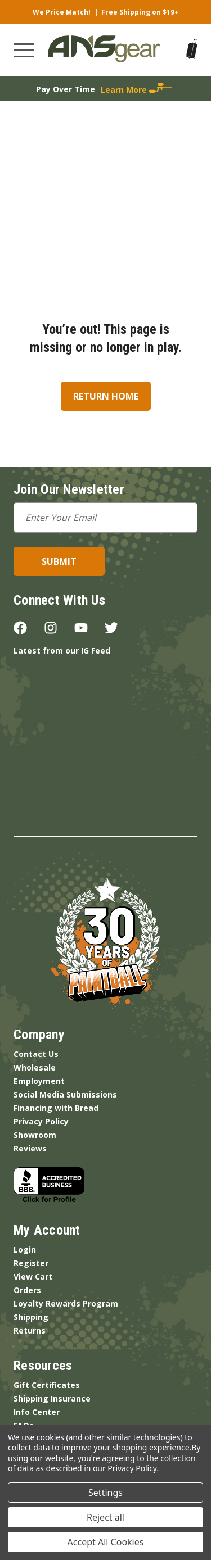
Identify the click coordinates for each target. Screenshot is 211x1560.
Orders (27, 1290)
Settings (105, 1492)
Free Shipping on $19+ (140, 12)
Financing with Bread (56, 1108)
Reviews (30, 1148)
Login (25, 1249)
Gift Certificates (47, 1385)
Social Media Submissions (65, 1094)
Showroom (35, 1135)
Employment (39, 1081)
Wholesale (35, 1067)
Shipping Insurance (52, 1398)
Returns (30, 1330)
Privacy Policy (41, 1121)
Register (31, 1263)
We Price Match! (62, 12)
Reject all (105, 1517)
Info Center (37, 1412)
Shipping (31, 1317)
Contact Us (36, 1054)
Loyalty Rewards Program (66, 1303)
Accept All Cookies (106, 1542)
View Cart (33, 1276)
